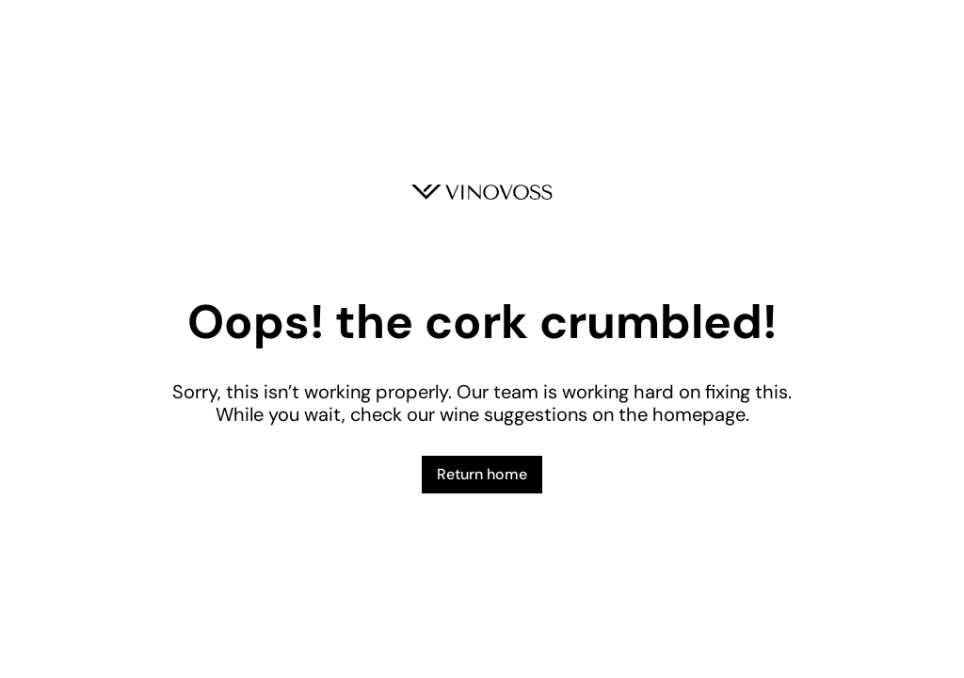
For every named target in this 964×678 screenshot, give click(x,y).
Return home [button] (482, 474)
